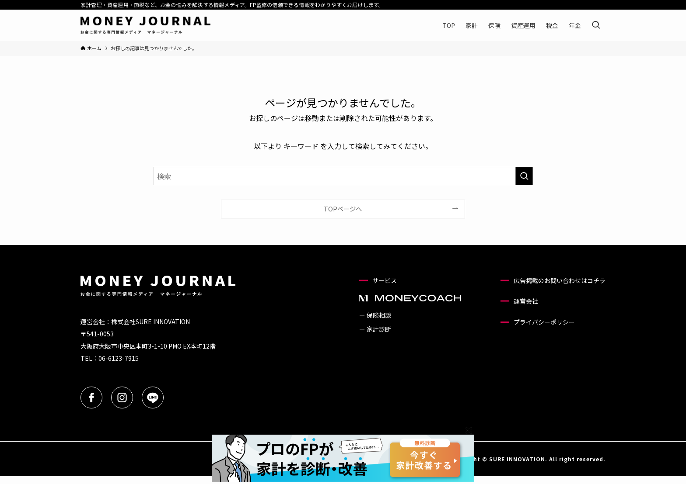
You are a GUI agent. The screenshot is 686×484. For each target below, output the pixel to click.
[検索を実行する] (524, 176)
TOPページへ (343, 208)
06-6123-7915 (118, 358)
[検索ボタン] (596, 25)
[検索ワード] (343, 176)
